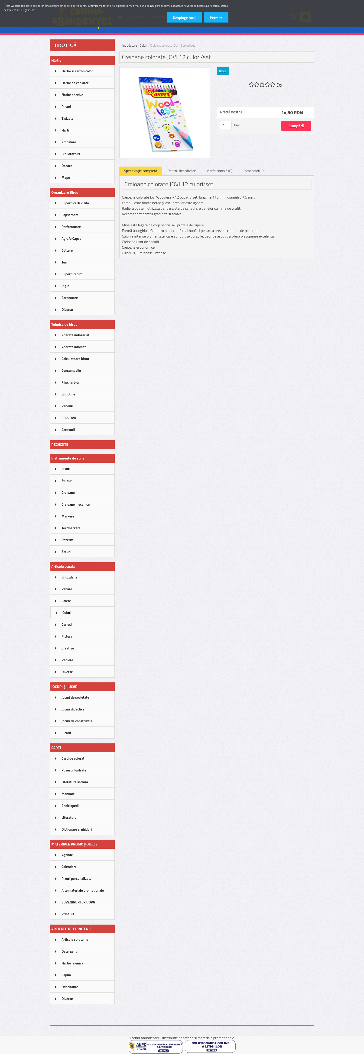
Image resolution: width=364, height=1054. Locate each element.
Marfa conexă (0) (219, 171)
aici (34, 10)
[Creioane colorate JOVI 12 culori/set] (165, 69)
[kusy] (226, 125)
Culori (143, 45)
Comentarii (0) (254, 171)
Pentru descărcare (182, 171)
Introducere (129, 45)
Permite (216, 17)
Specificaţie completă (140, 171)
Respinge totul (184, 17)
